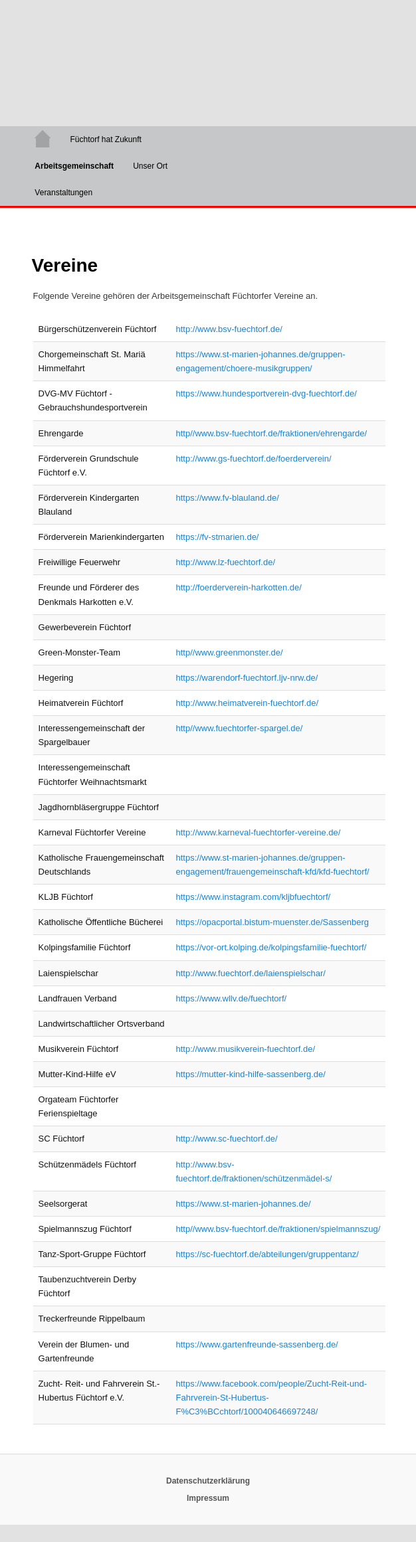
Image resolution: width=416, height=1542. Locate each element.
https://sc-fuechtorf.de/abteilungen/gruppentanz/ (266, 1254)
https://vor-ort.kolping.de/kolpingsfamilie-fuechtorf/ (270, 947)
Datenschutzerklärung (208, 1481)
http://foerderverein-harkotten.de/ (238, 587)
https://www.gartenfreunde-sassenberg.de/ (256, 1344)
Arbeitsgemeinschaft (74, 166)
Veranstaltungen (63, 192)
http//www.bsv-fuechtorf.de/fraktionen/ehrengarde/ (271, 433)
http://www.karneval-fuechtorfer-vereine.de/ (257, 832)
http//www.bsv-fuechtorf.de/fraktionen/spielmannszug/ (277, 1229)
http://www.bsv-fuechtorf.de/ (228, 329)
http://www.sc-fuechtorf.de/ (226, 1139)
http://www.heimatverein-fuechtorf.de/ (246, 703)
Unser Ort (150, 166)
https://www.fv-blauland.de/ (226, 498)
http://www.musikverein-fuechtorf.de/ (245, 1049)
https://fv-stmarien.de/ (217, 537)
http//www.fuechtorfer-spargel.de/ (238, 728)
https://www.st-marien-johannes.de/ (242, 1204)
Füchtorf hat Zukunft (105, 139)
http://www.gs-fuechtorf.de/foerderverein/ (253, 459)
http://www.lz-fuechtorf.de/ (225, 562)
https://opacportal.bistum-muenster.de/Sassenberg (272, 922)
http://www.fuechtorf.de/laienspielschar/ (250, 973)
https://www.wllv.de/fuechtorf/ (230, 998)
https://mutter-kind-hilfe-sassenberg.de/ (250, 1074)
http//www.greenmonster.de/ (228, 652)
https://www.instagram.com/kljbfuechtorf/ (252, 897)
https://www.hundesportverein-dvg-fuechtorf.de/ (265, 393)
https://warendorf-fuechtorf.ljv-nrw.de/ (246, 678)
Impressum (208, 1498)
